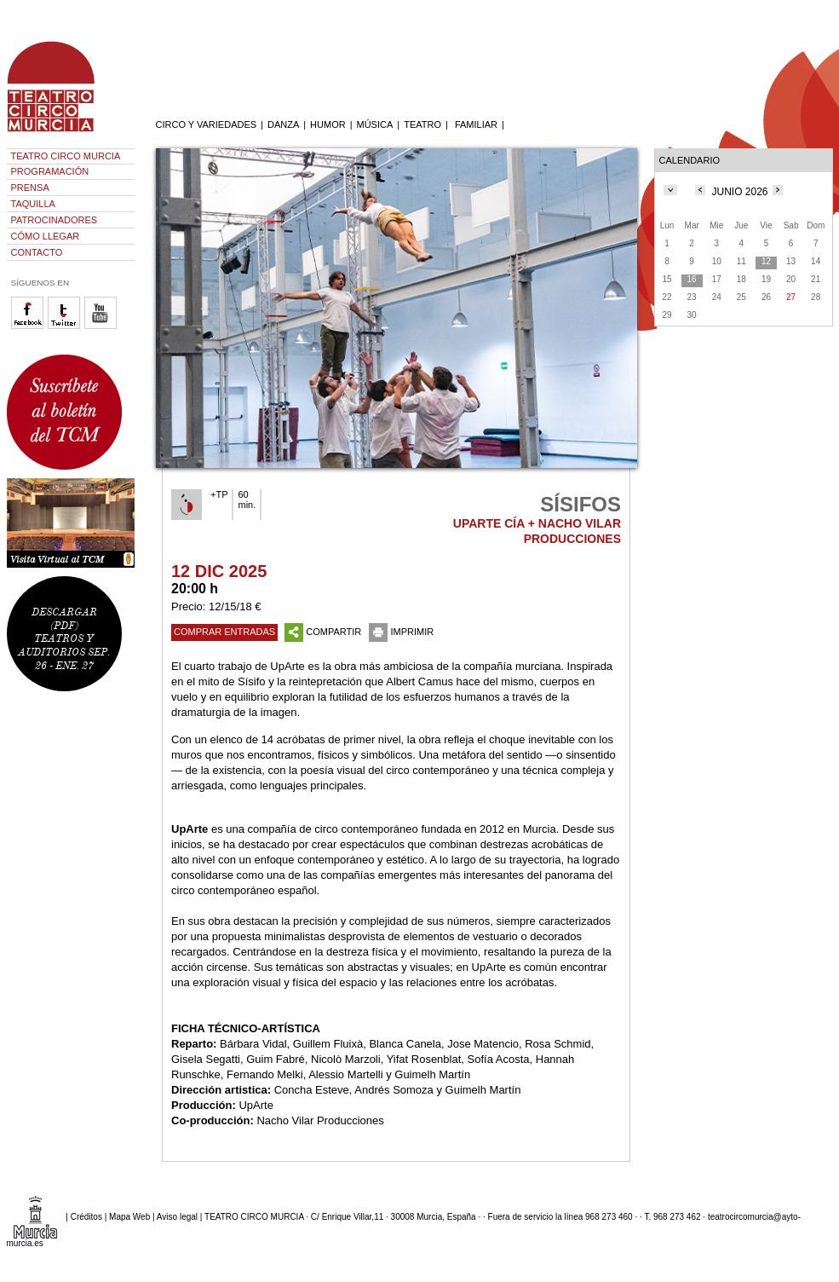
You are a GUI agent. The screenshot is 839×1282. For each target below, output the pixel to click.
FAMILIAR (476, 124)
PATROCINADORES (54, 220)
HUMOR (328, 124)
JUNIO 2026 (739, 192)
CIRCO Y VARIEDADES (206, 124)
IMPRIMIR (401, 632)
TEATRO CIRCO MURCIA (66, 156)
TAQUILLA (33, 204)
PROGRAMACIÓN (50, 171)
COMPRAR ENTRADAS (224, 632)
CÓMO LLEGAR (45, 236)
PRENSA (30, 187)
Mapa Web (129, 1216)
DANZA (283, 124)
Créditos (86, 1216)
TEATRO (422, 124)
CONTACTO (37, 252)
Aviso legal (177, 1216)
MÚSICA (375, 124)
